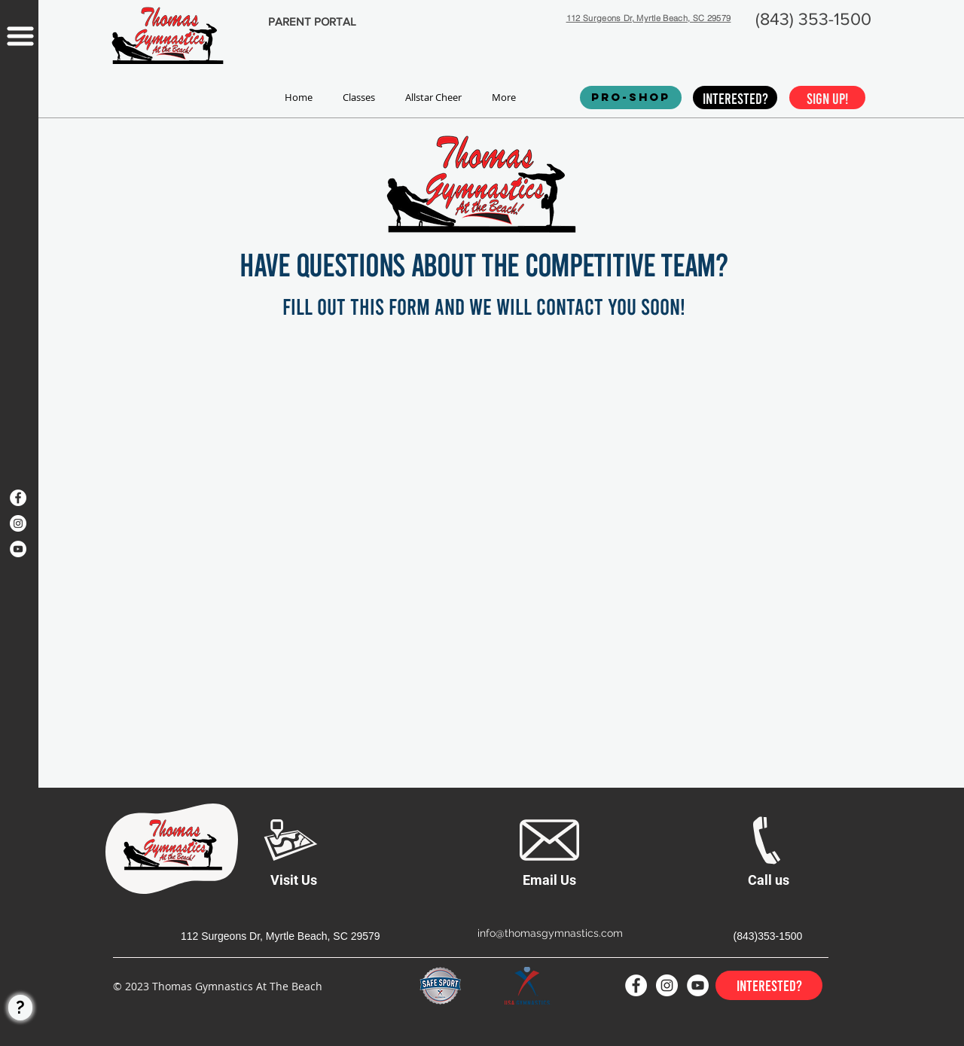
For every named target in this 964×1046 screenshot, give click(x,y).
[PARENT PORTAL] (312, 21)
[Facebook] (18, 497)
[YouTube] (18, 549)
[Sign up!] (827, 97)
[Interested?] (735, 97)
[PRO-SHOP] (631, 97)
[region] (19, 371)
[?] (20, 1007)
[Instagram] (18, 523)
